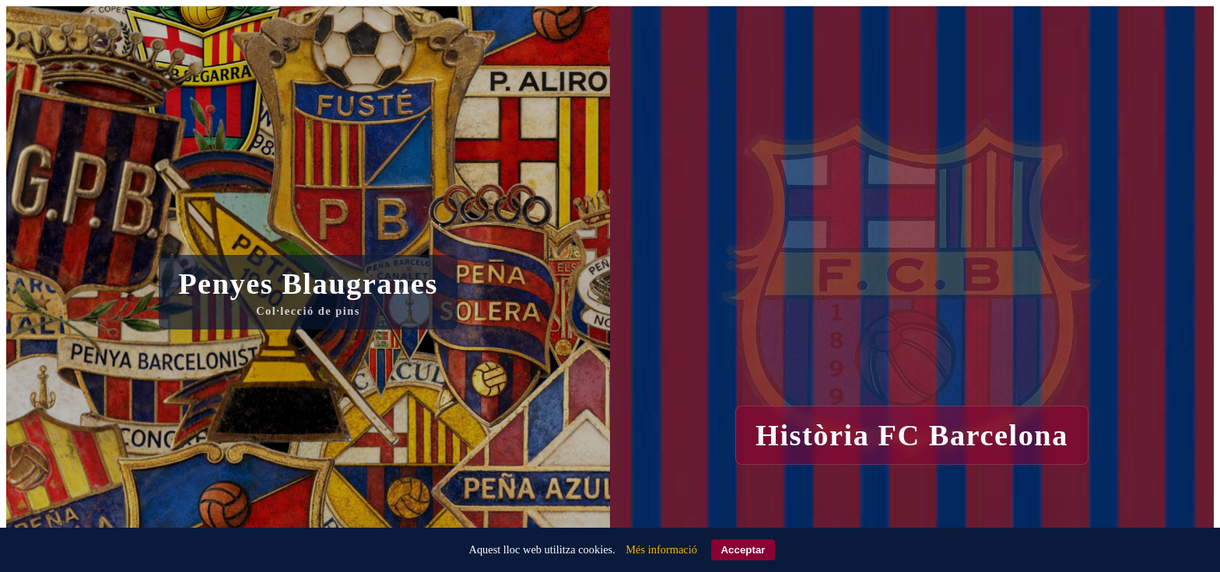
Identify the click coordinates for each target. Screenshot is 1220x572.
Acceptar (742, 550)
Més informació (661, 549)
